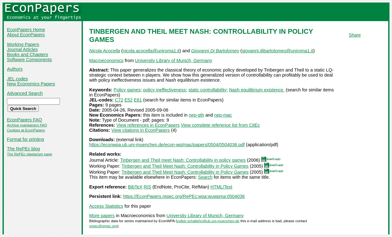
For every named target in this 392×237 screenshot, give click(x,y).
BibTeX (135, 186)
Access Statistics (106, 206)
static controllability (207, 89)
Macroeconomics (106, 60)
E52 (128, 99)
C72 (119, 99)
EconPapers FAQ (24, 119)
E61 (138, 99)
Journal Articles (22, 49)
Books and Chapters (27, 54)
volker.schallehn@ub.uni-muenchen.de (208, 221)
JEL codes (17, 78)
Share (355, 35)
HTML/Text (221, 186)
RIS (147, 186)
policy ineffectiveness (164, 89)
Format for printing (25, 139)
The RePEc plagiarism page (29, 154)
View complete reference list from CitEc (220, 125)
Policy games (127, 89)
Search (205, 177)
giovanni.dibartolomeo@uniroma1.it (277, 50)
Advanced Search (25, 93)
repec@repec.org (103, 226)
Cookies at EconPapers (26, 130)
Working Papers (23, 44)
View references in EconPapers (148, 125)
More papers (102, 215)
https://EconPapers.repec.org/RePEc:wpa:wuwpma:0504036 (184, 196)
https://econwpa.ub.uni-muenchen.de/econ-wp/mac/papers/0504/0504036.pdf (167, 144)
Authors (15, 69)
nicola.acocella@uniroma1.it (151, 50)
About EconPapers (26, 34)
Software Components (29, 59)
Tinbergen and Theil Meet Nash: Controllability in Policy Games (185, 166)
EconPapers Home (26, 29)
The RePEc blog (23, 148)
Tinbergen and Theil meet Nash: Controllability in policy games (182, 160)
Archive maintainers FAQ (27, 125)
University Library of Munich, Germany (173, 60)
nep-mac (223, 115)
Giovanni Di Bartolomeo (215, 50)
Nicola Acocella (104, 50)
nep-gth (196, 115)
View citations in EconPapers (140, 130)
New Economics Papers (31, 83)
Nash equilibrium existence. (257, 89)
